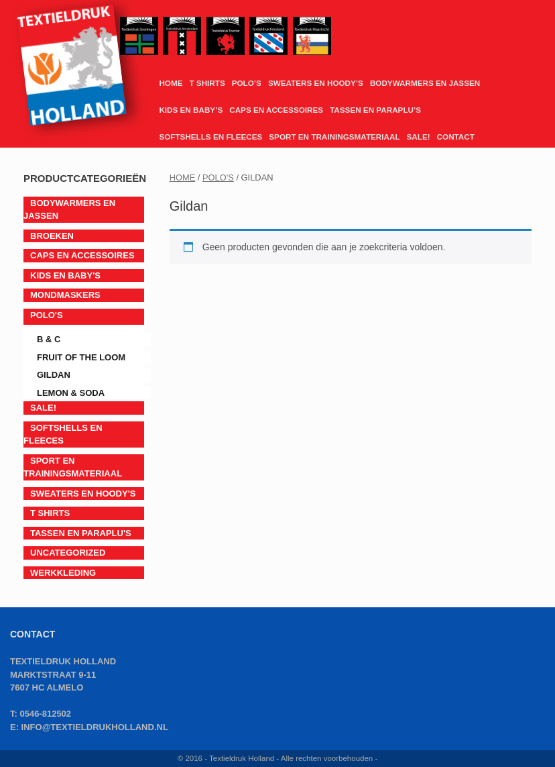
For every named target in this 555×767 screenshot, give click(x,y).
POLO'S (218, 177)
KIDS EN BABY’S (191, 109)
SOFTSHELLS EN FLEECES (210, 136)
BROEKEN (52, 236)
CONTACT (456, 136)
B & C (48, 339)
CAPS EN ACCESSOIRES (276, 109)
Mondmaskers (65, 295)
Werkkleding (63, 573)
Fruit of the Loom (81, 357)
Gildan (53, 375)
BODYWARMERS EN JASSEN (425, 83)
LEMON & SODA (71, 393)
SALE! (418, 136)
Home (183, 177)
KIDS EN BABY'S (65, 275)
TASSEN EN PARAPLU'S (80, 533)
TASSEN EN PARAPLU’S (375, 109)
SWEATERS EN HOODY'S (82, 494)
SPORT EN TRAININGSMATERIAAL (334, 136)
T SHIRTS (207, 83)
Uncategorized (67, 553)
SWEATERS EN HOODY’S (315, 83)
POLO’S (246, 83)
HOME (170, 83)
